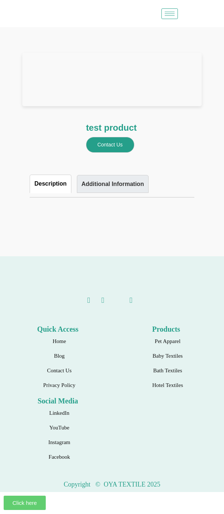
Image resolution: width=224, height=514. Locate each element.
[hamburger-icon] (169, 13)
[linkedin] (81, 300)
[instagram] (109, 300)
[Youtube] (95, 300)
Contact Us (110, 145)
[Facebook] (123, 300)
